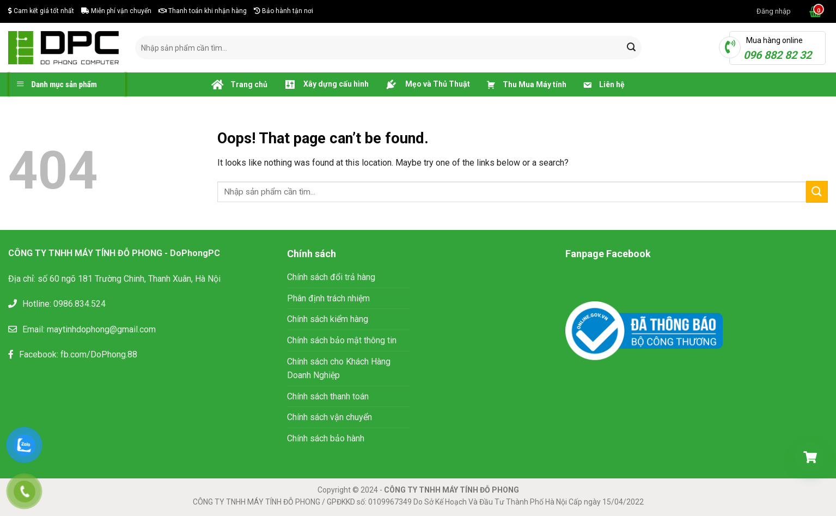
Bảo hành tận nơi (283, 11)
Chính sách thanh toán (328, 396)
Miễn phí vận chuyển (116, 11)
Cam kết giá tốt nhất (41, 11)
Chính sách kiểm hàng (327, 319)
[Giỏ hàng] (810, 457)
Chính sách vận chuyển (329, 417)
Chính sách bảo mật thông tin (343, 340)
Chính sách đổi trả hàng (331, 277)
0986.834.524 (79, 304)
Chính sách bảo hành (325, 438)
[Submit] (631, 48)
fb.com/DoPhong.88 (98, 354)
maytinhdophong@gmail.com (101, 329)
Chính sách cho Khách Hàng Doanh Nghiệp (338, 368)
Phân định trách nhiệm (328, 298)
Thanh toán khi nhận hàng (202, 11)
